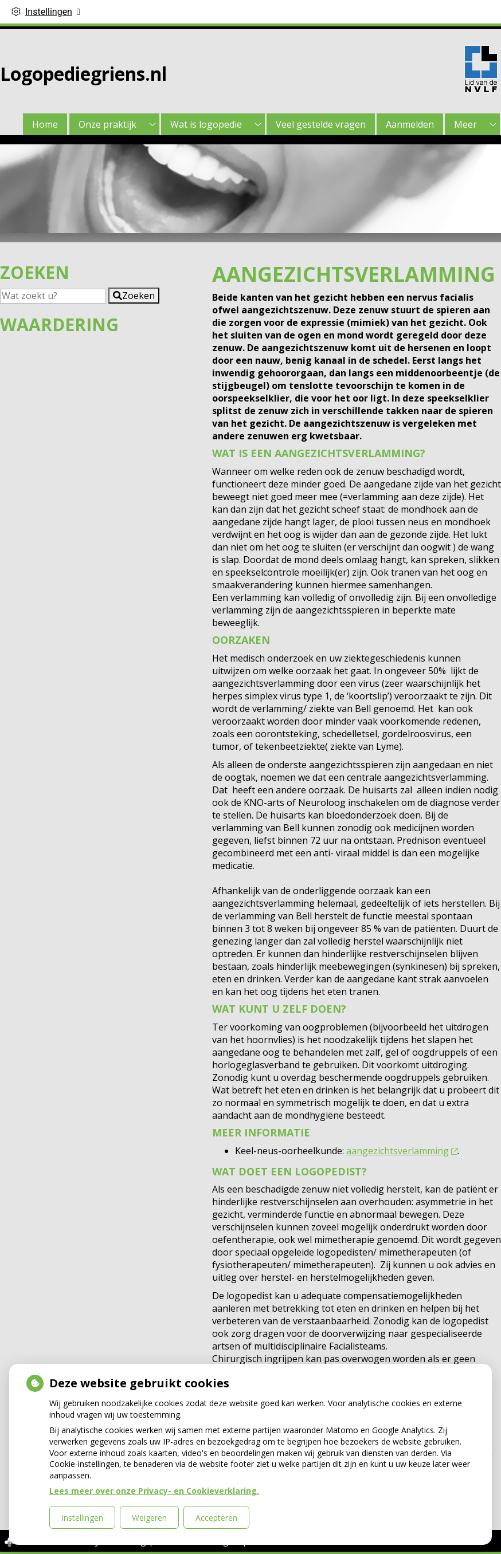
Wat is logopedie (206, 124)
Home (45, 124)
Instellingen (82, 1517)
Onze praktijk (107, 124)
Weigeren (149, 1517)
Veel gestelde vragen (321, 124)
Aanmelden (410, 124)
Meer (465, 124)
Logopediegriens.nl (83, 73)
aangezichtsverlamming (401, 1150)
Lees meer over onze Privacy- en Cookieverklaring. (154, 1490)
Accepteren (216, 1517)
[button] (133, 296)
